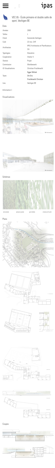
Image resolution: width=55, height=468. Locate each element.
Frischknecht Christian (35, 79)
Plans (4, 219)
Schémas (6, 177)
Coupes (5, 424)
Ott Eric (30, 76)
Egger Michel (32, 72)
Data (4, 26)
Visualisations (8, 97)
